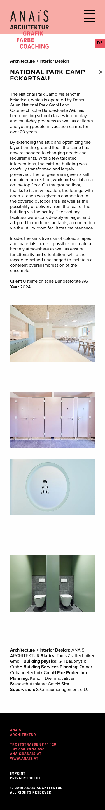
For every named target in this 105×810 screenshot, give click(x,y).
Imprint (17, 773)
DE (100, 43)
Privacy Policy (25, 778)
